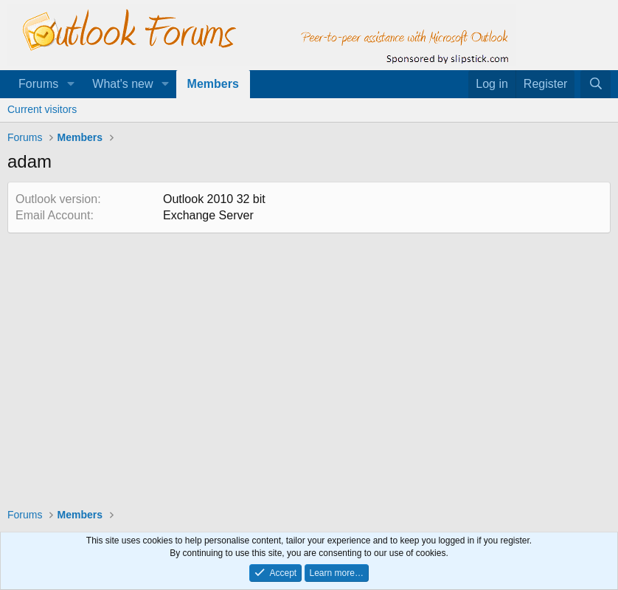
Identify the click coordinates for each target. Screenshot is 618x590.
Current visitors (42, 109)
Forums (38, 84)
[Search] (595, 84)
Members (213, 84)
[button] (70, 84)
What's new (122, 84)
